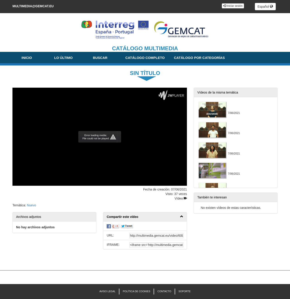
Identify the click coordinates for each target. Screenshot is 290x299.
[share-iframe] (156, 244)
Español (265, 6)
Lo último (63, 58)
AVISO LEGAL (107, 291)
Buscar (100, 58)
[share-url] (156, 235)
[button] (145, 217)
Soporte (185, 291)
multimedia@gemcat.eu (33, 6)
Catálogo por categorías (199, 58)
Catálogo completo (145, 58)
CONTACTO (164, 291)
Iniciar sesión (232, 5)
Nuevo (31, 205)
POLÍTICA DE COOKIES (136, 291)
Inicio (27, 58)
